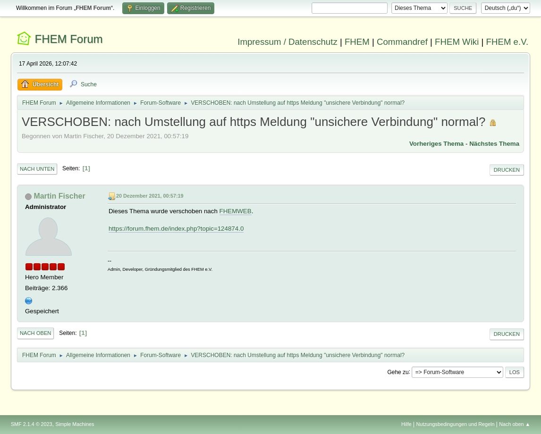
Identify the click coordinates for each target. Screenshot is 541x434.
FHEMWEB (236, 211)
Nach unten (37, 169)
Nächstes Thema (494, 143)
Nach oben (35, 333)
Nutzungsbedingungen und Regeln (455, 424)
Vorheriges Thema (436, 143)
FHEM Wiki (457, 42)
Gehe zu (397, 371)
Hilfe (406, 424)
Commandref (402, 42)
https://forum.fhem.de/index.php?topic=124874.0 (176, 228)
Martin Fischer (59, 196)
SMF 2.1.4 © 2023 (31, 424)
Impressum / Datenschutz (287, 42)
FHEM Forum (69, 39)
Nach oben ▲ (514, 424)
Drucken (507, 170)
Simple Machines (74, 424)
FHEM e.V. (507, 42)
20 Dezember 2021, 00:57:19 (150, 196)
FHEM (357, 42)
